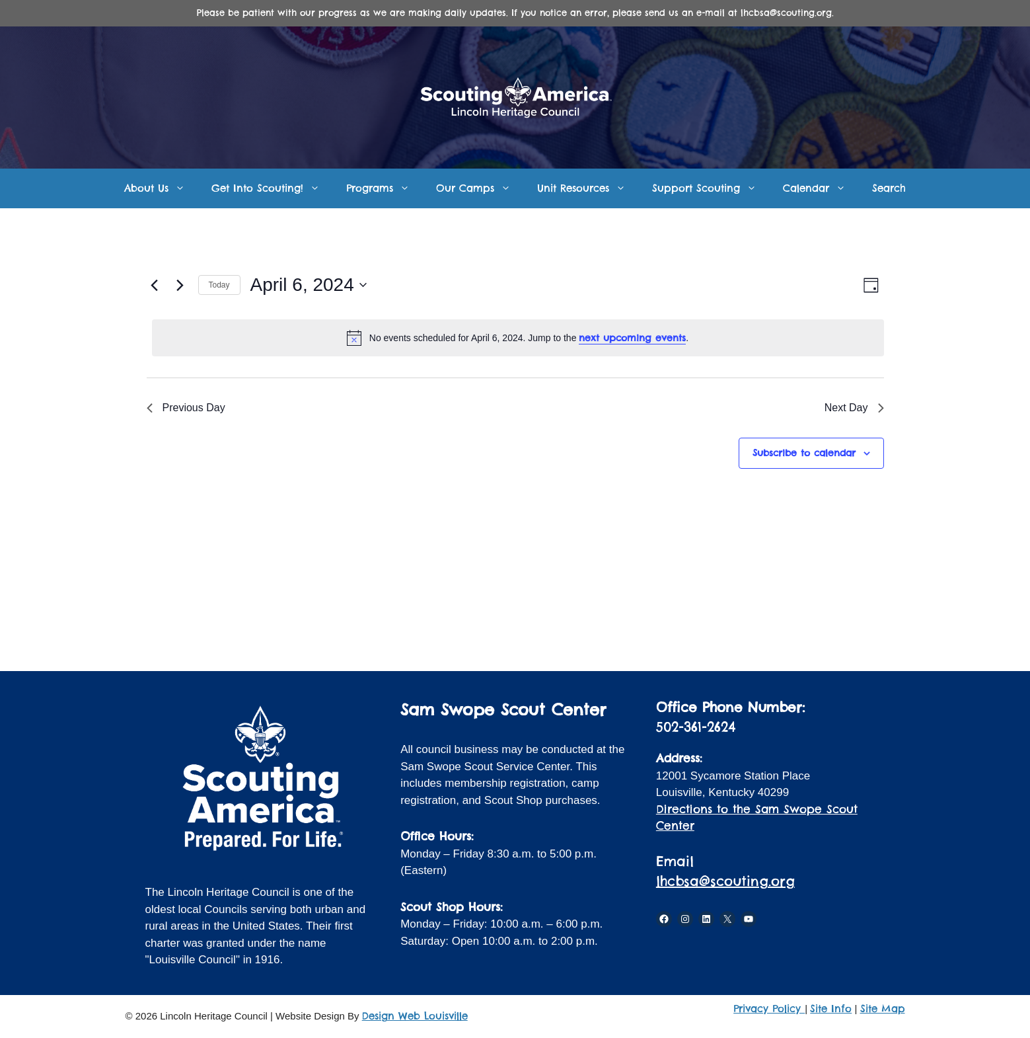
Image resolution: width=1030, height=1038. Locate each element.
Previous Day (186, 407)
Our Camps (480, 188)
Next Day (854, 407)
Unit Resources (588, 188)
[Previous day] (155, 285)
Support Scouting (711, 188)
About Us (161, 188)
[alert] (518, 337)
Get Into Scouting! (272, 188)
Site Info (831, 1008)
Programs (384, 188)
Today (219, 285)
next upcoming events (632, 338)
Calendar (821, 188)
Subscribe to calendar (804, 453)
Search (889, 188)
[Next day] (180, 285)
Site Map (882, 1008)
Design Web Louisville (415, 1016)
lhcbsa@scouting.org (725, 881)
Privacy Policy (769, 1008)
